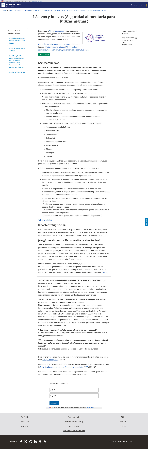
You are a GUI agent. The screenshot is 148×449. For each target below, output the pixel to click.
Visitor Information (74, 417)
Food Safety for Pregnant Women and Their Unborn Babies (17, 41)
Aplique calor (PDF (50, 360)
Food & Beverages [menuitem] (127, 40)
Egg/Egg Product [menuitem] (127, 44)
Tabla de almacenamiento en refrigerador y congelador (62, 367)
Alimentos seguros (56, 31)
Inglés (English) (44, 54)
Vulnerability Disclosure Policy (74, 431)
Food (10, 10)
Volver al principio (45, 220)
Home (4, 10)
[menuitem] (131, 33)
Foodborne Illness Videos (17, 72)
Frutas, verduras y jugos (55, 47)
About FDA (25, 422)
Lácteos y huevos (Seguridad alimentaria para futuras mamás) (86, 10)
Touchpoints (90, 407)
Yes (55, 390)
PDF (86, 367)
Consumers (36, 10)
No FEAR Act (74, 426)
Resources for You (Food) (23, 10)
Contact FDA (13, 441)
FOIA (123, 417)
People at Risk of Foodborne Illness (54, 10)
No (55, 396)
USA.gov (123, 426)
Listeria (104, 272)
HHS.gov (123, 422)
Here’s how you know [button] (37, 1)
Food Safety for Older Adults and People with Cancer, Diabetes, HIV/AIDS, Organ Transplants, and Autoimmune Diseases (16, 61)
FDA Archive (25, 417)
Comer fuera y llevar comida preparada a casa (70, 50)
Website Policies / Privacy (74, 422)
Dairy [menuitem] (123, 42)
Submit (54, 403)
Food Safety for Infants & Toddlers (17, 49)
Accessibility (25, 426)
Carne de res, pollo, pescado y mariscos (54, 44)
